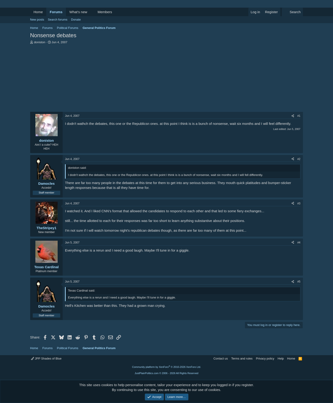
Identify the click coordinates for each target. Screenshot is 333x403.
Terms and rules (242, 358)
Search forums (58, 19)
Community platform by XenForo (166, 367)
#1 (298, 115)
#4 (298, 242)
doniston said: (77, 167)
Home (38, 12)
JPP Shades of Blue (46, 358)
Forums (56, 12)
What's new (78, 12)
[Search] (292, 12)
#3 (298, 203)
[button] (91, 12)
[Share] (293, 116)
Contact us (220, 358)
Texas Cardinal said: (81, 290)
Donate (76, 19)
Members (105, 12)
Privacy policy (265, 358)
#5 (298, 281)
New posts (37, 19)
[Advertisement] (166, 79)
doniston (39, 42)
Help (281, 358)
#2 (298, 159)
